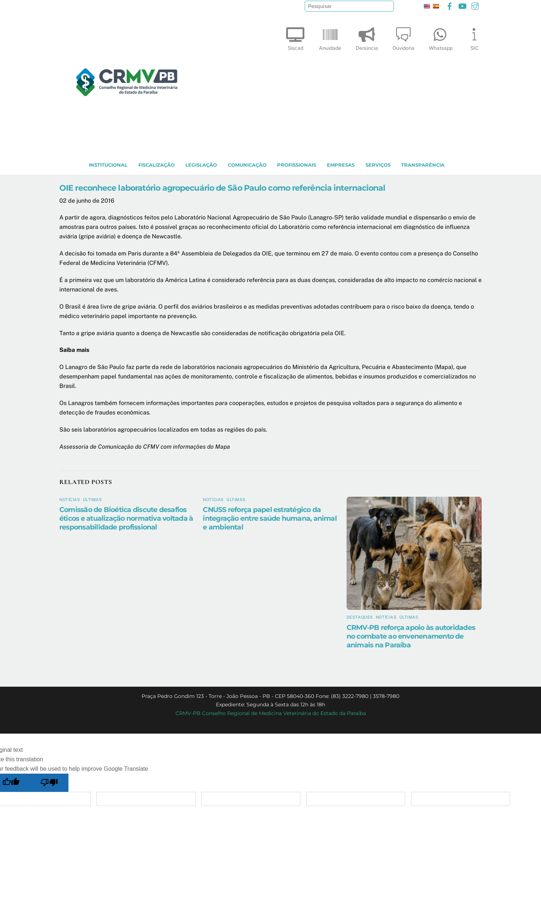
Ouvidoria (403, 37)
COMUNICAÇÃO (247, 165)
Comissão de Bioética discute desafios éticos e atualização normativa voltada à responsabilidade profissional (126, 518)
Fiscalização (156, 165)
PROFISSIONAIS (296, 165)
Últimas (92, 499)
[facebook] (449, 5)
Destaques (360, 617)
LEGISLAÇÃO (201, 165)
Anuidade (330, 37)
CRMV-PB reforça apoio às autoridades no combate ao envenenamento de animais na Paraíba (411, 636)
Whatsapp (441, 37)
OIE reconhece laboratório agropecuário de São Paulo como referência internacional (222, 188)
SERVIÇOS (378, 165)
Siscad (295, 37)
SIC (474, 37)
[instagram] (475, 5)
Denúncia (367, 37)
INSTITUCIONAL (108, 165)
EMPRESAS (341, 165)
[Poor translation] (49, 783)
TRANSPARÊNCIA (423, 165)
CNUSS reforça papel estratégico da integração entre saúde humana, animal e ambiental (270, 518)
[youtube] (462, 5)
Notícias (69, 499)
